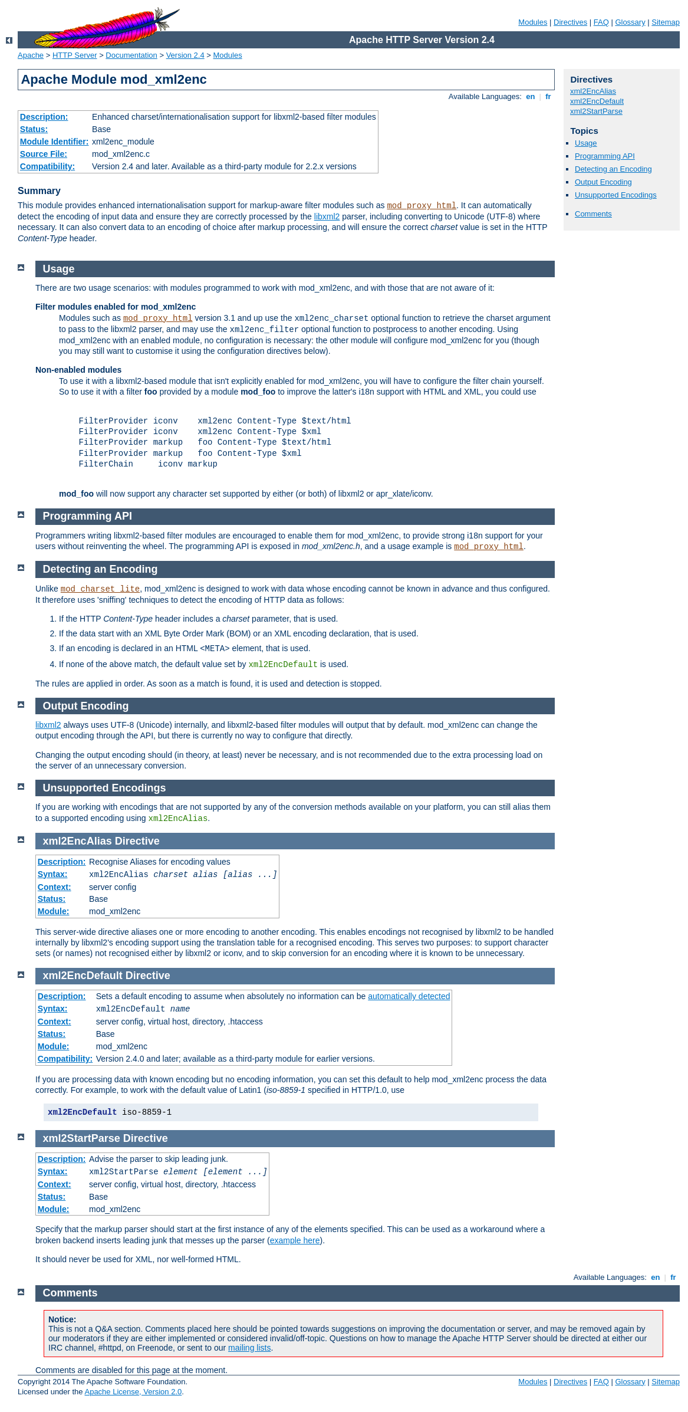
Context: (54, 887)
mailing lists (249, 1347)
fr (549, 96)
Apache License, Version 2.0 (133, 1391)
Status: (34, 129)
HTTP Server (74, 55)
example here (295, 1240)
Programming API (605, 156)
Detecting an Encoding (613, 169)
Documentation (131, 55)
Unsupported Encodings (616, 195)
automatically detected (409, 996)
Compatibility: (47, 166)
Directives (570, 22)
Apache (31, 55)
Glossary (630, 22)
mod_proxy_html (421, 206)
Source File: (43, 154)
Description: (44, 117)
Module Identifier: (54, 141)
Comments (593, 213)
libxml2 (327, 216)
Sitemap (665, 22)
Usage (586, 143)
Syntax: (53, 874)
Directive (137, 841)
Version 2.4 (185, 55)
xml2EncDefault (597, 101)
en (530, 96)
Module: (54, 911)
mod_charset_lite (100, 589)
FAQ (601, 22)
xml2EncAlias (593, 91)
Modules (532, 22)
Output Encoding (603, 182)
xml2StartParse (596, 111)
